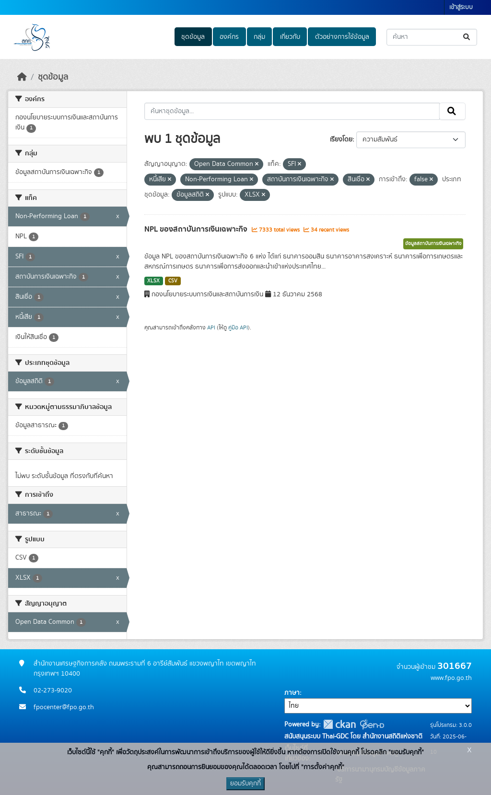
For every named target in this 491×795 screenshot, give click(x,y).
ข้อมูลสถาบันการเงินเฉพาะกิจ (433, 243)
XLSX (153, 281)
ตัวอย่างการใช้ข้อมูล (342, 37)
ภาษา (292, 693)
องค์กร (229, 37)
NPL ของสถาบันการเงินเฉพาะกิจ (196, 229)
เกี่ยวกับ (290, 37)
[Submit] (467, 37)
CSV (172, 281)
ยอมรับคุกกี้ (245, 783)
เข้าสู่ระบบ (461, 7)
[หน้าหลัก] (22, 77)
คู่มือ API (238, 327)
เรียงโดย (341, 139)
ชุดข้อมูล (193, 37)
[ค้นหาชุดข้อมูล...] (431, 37)
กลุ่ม (259, 37)
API (211, 327)
